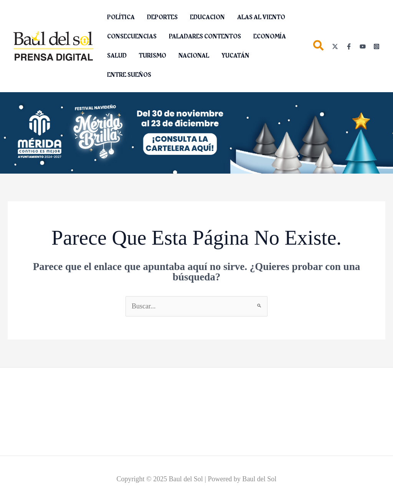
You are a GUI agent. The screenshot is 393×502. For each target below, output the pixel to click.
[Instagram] (376, 46)
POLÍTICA (121, 17)
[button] (318, 47)
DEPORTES (162, 17)
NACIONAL (193, 55)
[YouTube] (363, 46)
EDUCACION (207, 17)
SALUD (117, 55)
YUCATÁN (235, 55)
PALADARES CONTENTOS (205, 36)
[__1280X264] (196, 132)
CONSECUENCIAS (132, 36)
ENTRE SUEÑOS (129, 75)
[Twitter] (335, 46)
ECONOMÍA (269, 36)
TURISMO (152, 55)
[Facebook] (349, 46)
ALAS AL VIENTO (261, 17)
